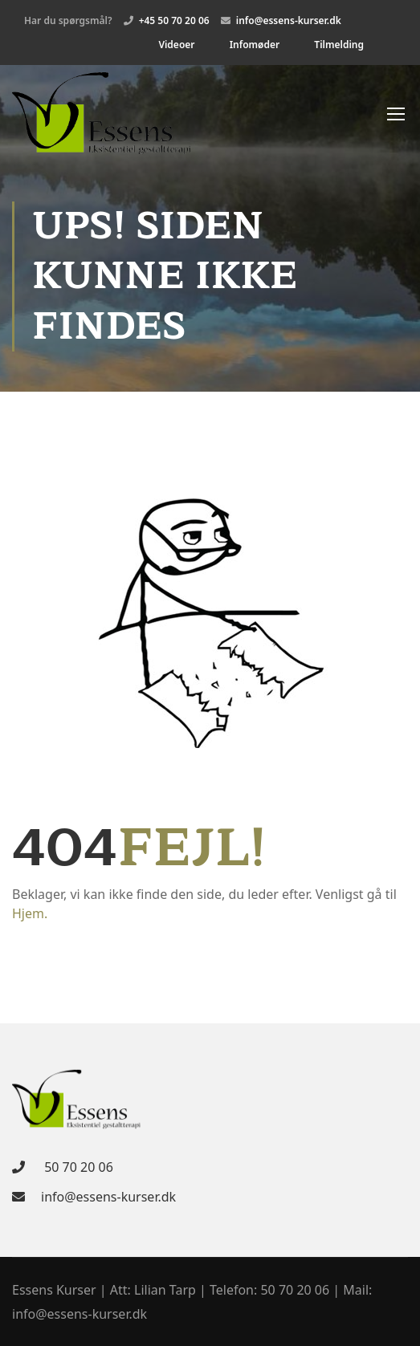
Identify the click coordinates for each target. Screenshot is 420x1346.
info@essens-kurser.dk (108, 1197)
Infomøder (255, 44)
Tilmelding (339, 44)
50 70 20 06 (77, 1167)
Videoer (176, 44)
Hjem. (29, 913)
